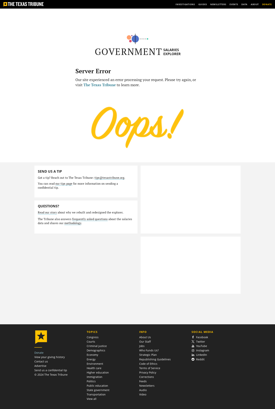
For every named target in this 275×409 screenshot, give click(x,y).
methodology (72, 223)
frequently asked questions (90, 219)
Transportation (96, 394)
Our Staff (145, 341)
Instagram (200, 350)
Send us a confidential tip (50, 370)
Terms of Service (149, 368)
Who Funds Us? (149, 350)
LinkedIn (199, 355)
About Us (145, 337)
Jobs (142, 346)
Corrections (146, 377)
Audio (143, 390)
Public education (97, 385)
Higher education (98, 372)
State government (98, 390)
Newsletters (146, 385)
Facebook (200, 337)
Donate (39, 352)
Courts (91, 341)
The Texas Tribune (99, 84)
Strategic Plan (148, 355)
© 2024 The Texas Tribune (51, 374)
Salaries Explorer (172, 52)
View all (91, 399)
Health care (94, 368)
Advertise (40, 366)
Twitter (198, 341)
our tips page (63, 183)
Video (142, 394)
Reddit (198, 359)
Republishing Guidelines (155, 359)
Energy (91, 359)
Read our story (47, 212)
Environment (95, 364)
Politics (91, 381)
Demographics (96, 350)
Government (128, 51)
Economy (92, 355)
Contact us (41, 361)
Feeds (143, 381)
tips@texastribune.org (109, 178)
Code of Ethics (148, 364)
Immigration (94, 377)
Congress (93, 337)
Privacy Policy (147, 372)
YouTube (199, 346)
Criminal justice (97, 346)
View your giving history (49, 357)
